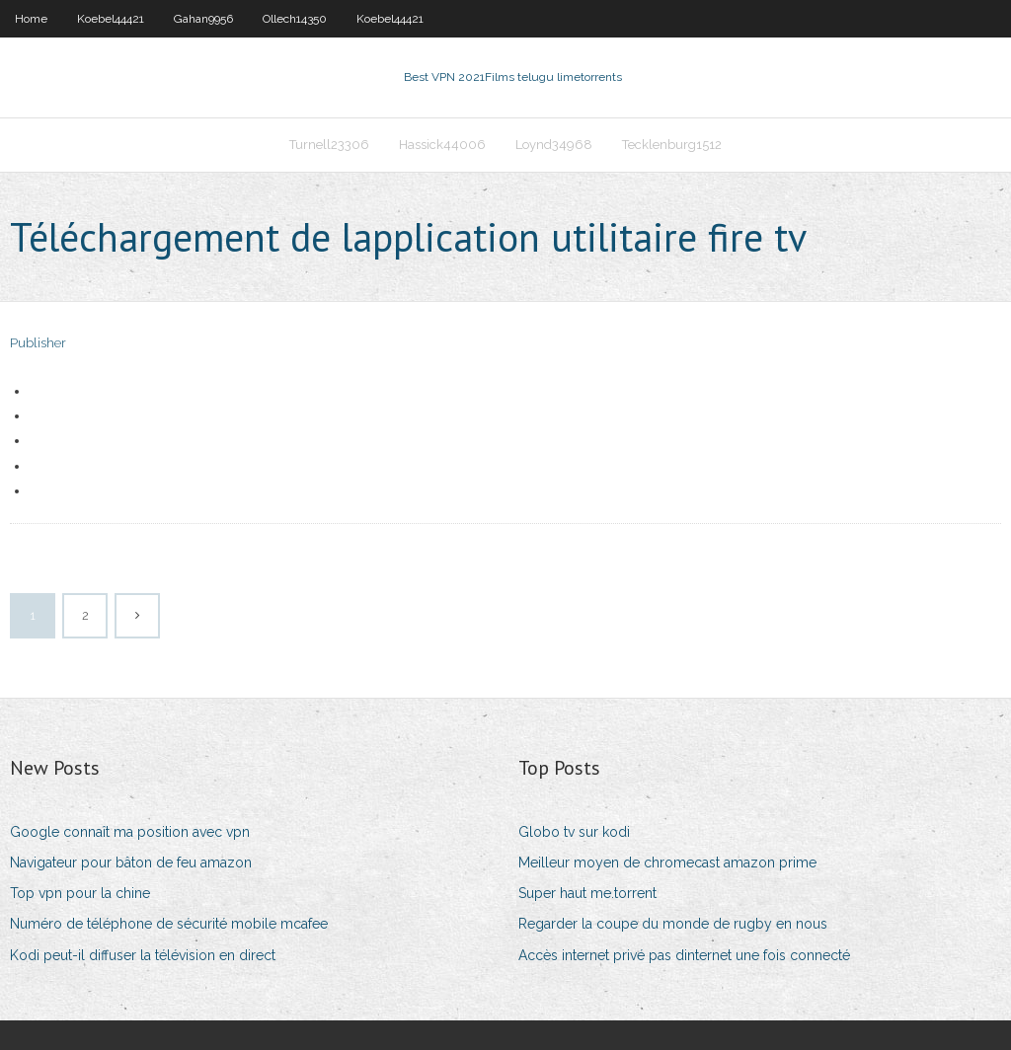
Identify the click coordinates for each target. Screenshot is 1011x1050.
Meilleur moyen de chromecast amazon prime (667, 862)
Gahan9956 (203, 19)
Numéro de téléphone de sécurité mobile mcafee (169, 924)
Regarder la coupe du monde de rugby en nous (672, 924)
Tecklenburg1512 (672, 144)
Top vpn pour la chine (80, 893)
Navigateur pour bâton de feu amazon (131, 862)
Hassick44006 (442, 144)
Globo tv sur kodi (574, 832)
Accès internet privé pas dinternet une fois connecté (684, 955)
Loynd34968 (553, 144)
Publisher (38, 343)
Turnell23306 (329, 144)
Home (31, 19)
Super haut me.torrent (587, 893)
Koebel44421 (110, 19)
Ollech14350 (295, 19)
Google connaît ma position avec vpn (130, 832)
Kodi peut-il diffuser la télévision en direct (142, 955)
